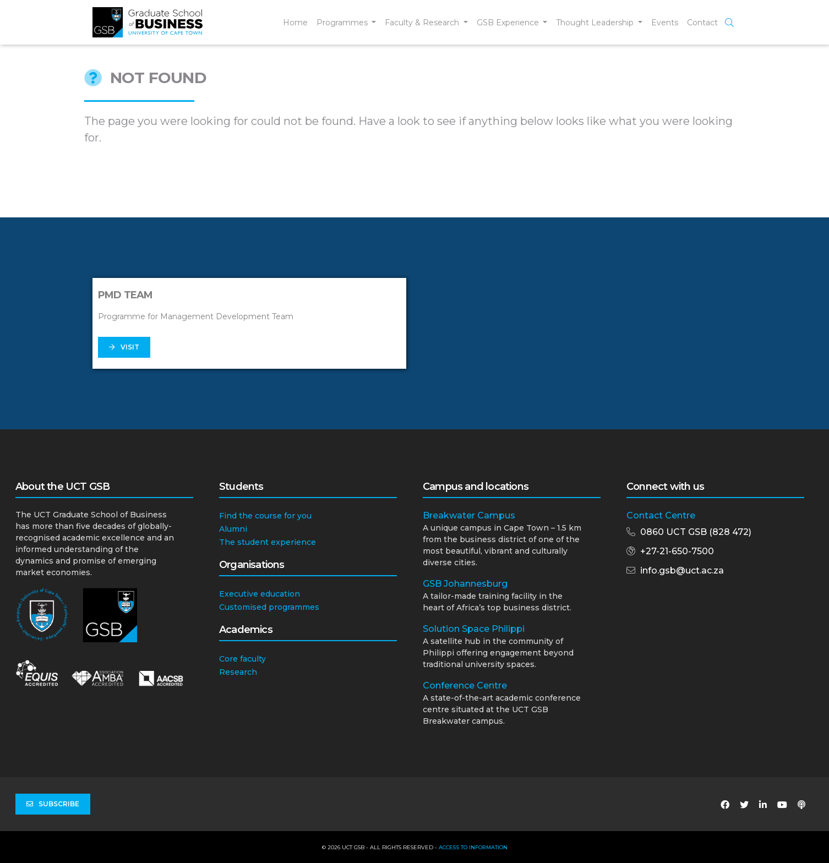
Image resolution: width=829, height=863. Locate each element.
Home (295, 23)
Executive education (259, 594)
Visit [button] (124, 347)
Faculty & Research (423, 23)
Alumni (233, 529)
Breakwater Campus (469, 515)
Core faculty (242, 659)
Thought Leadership (596, 23)
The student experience (267, 542)
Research (238, 672)
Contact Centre (660, 515)
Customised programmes (269, 607)
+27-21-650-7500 (677, 551)
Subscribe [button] (52, 804)
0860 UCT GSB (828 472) (695, 532)
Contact (702, 23)
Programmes (343, 23)
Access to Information (473, 847)
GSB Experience (509, 23)
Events (664, 23)
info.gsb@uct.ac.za (682, 570)
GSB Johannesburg (465, 583)
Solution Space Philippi (474, 629)
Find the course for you (265, 516)
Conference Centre (465, 685)
